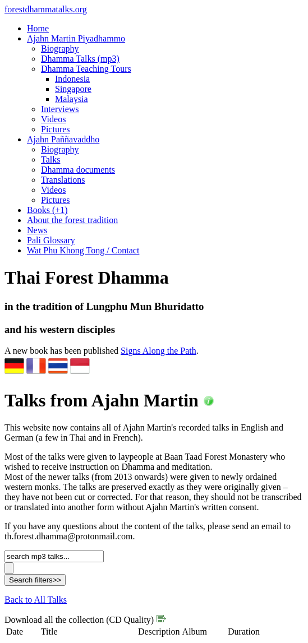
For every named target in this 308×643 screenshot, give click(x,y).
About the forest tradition (72, 220)
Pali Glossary (51, 240)
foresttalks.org (45, 9)
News (37, 230)
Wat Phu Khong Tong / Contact (83, 250)
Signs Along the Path (158, 350)
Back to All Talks (35, 599)
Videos (53, 119)
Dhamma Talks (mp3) (80, 58)
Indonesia (72, 79)
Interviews (60, 109)
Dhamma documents (78, 169)
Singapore (73, 89)
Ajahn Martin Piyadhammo (76, 38)
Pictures (55, 129)
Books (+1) (47, 210)
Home (38, 28)
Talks (50, 159)
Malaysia (71, 99)
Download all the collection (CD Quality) (85, 620)
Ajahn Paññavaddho (63, 139)
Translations (63, 179)
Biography (60, 48)
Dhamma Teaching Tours (86, 68)
